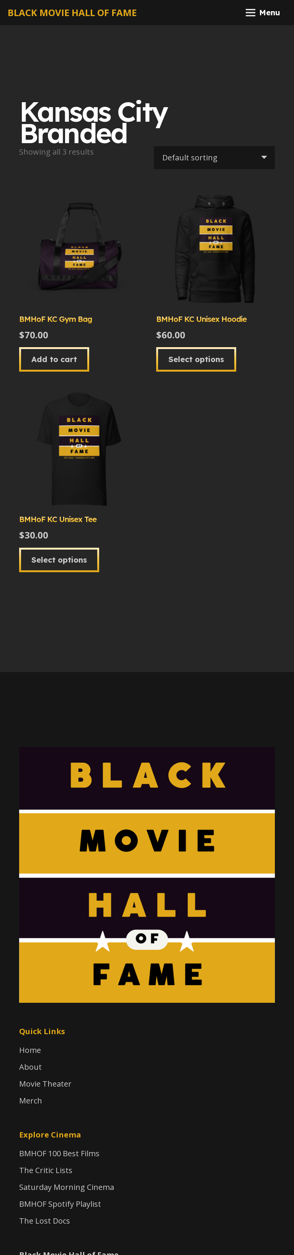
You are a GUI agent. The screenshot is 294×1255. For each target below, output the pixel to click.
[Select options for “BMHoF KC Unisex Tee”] (59, 560)
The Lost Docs (44, 1221)
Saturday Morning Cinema (66, 1187)
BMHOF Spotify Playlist (60, 1204)
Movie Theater (45, 1084)
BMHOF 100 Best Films (59, 1153)
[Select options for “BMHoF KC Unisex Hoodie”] (196, 359)
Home (30, 1050)
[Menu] (263, 12)
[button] (54, 359)
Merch (30, 1100)
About (30, 1067)
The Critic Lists (45, 1170)
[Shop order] (214, 157)
